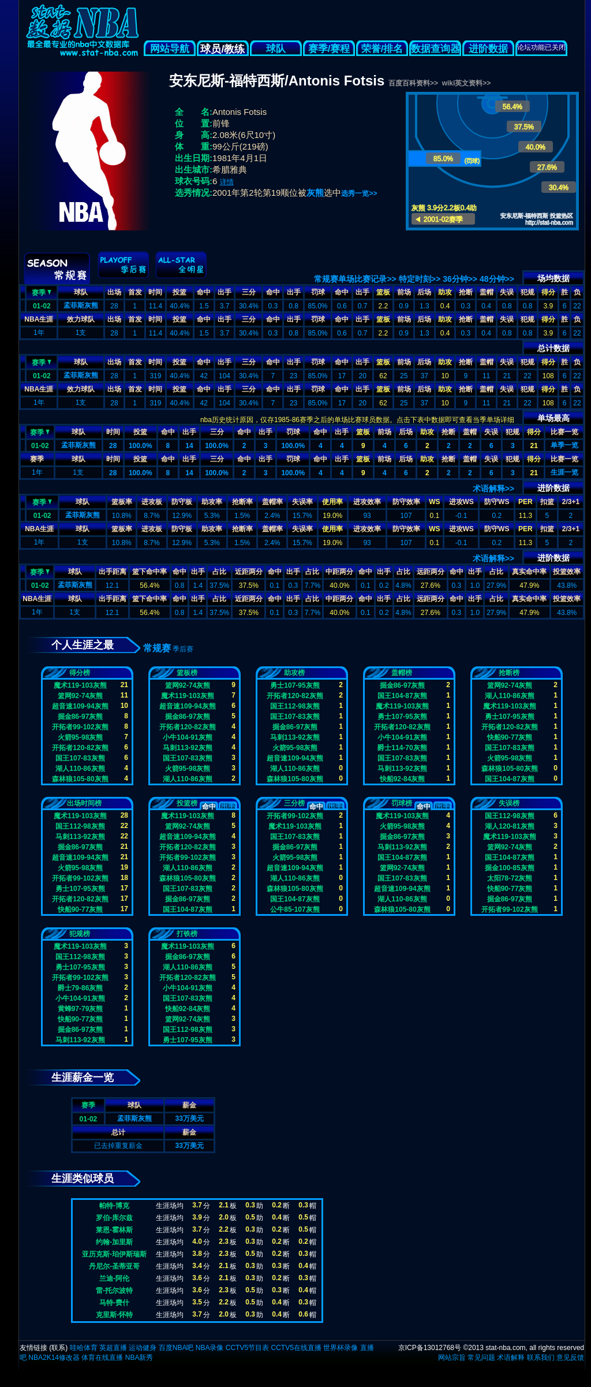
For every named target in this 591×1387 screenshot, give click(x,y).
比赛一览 (564, 432)
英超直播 (113, 1348)
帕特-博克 (114, 1206)
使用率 (332, 502)
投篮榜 (187, 803)
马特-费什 (114, 1303)
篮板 (383, 292)
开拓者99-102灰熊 (80, 727)
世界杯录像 (340, 1348)
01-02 (42, 306)
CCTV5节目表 (247, 1348)
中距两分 (339, 572)
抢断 (466, 292)
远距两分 (430, 572)
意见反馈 (570, 1358)
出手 (224, 292)
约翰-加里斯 (114, 1242)
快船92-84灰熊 (402, 779)
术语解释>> (493, 488)
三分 (249, 292)
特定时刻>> (419, 279)
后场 (424, 292)
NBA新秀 (139, 1358)
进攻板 (151, 502)
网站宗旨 (452, 1358)
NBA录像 (210, 1348)
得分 (548, 292)
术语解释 (511, 1358)
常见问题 (481, 1358)
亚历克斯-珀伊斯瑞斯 (114, 1254)
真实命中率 (529, 572)
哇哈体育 (84, 1348)
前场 (404, 292)
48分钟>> (497, 279)
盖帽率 (272, 502)
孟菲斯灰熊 (80, 305)
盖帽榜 (401, 673)
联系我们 (541, 1358)
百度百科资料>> (413, 83)
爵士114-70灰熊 (402, 748)
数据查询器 (435, 48)
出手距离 (112, 572)
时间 (155, 292)
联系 (58, 1348)
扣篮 (547, 502)
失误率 (302, 502)
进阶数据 (488, 48)
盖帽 (486, 292)
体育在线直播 (102, 1358)
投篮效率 (567, 572)
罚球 (318, 292)
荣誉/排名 (382, 48)
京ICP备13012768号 (429, 1348)
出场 (114, 292)
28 (113, 446)
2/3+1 (570, 502)
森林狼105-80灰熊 (80, 779)
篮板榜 (187, 673)
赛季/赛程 (329, 48)
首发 (135, 292)
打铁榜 (187, 934)
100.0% (140, 446)
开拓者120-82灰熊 (80, 748)
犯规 (527, 292)
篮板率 (121, 502)
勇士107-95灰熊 (294, 685)
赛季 (41, 291)
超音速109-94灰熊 (80, 706)
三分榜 (294, 803)
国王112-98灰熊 (294, 706)
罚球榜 (401, 803)
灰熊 (315, 192)
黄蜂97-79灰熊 (80, 1009)
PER (525, 502)
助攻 (445, 292)
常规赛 (157, 648)
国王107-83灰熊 (79, 758)
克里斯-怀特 (114, 1315)
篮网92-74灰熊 (80, 696)
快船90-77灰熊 (510, 737)
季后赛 (183, 649)
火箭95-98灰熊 (80, 737)
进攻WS (461, 502)
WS (434, 502)
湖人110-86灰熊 (79, 769)
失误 (507, 292)
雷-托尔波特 (114, 1291)
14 (189, 446)
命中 (204, 292)
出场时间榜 (84, 803)
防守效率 (406, 502)
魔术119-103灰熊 (80, 685)
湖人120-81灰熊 (509, 826)
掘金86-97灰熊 (80, 717)
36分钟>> (460, 279)
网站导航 (169, 48)
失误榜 (509, 803)
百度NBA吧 (176, 1348)
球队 (276, 48)
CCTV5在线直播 (296, 1348)
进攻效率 (367, 502)
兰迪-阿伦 (114, 1278)
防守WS (496, 502)
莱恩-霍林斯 (114, 1230)
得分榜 (79, 673)
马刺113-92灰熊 (187, 748)
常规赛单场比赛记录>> (355, 279)
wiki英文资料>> (466, 83)
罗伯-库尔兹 (114, 1218)
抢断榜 (509, 673)
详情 (227, 182)
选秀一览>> (359, 193)
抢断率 (242, 502)
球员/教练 (222, 49)
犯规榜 (79, 934)
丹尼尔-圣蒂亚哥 (114, 1266)
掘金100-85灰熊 (509, 868)
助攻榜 (294, 673)
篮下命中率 (149, 572)
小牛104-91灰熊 (187, 737)
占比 (219, 572)
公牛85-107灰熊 (294, 909)
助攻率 (211, 502)
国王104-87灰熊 (402, 696)
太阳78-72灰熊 (510, 878)
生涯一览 (564, 472)
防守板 (181, 502)
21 (534, 446)
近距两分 (249, 572)
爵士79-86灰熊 (80, 988)
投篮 (179, 292)
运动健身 (142, 1348)
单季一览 (564, 445)
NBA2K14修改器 (54, 1358)
